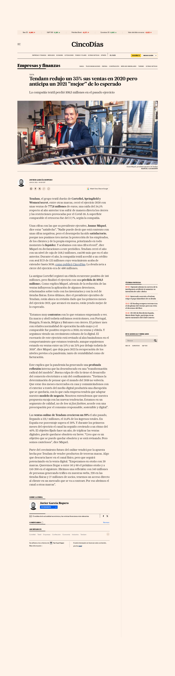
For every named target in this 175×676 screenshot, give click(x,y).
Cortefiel (32, 534)
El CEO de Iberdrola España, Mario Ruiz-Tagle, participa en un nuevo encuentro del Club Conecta (139, 315)
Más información (36, 546)
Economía (59, 55)
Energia (104, 66)
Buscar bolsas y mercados (137, 334)
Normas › (106, 522)
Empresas (46, 534)
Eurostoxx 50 (105, 32)
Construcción (114, 66)
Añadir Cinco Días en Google (99, 189)
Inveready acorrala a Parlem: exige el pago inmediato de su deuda (140, 297)
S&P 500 (50, 32)
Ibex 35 (25, 32)
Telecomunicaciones (93, 66)
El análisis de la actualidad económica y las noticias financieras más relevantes (61, 516)
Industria (75, 534)
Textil (39, 534)
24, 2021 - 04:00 (37, 182)
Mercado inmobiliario (128, 66)
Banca (82, 66)
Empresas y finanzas (39, 55)
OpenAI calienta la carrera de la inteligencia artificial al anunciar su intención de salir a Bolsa (141, 289)
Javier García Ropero (40, 180)
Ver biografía (49, 507)
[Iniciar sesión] (150, 55)
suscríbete (136, 55)
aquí (80, 546)
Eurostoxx (136, 346)
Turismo (141, 66)
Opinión (103, 55)
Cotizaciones (69, 55)
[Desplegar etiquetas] (108, 534)
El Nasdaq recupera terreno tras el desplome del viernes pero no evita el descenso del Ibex (141, 305)
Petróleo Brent (77, 32)
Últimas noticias (93, 55)
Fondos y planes (80, 55)
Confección (56, 534)
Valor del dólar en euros (136, 32)
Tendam (83, 534)
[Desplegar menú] (19, 44)
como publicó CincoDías (70, 264)
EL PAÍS (112, 54)
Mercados (51, 55)
